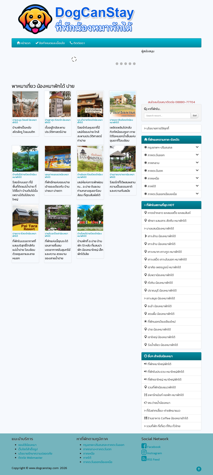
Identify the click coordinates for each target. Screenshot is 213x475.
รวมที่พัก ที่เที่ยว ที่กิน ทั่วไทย (162, 426)
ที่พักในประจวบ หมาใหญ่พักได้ (164, 371)
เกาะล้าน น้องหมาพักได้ (160, 236)
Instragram (151, 453)
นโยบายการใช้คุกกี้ (156, 128)
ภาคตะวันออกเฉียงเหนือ (171, 194)
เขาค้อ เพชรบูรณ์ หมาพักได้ (162, 267)
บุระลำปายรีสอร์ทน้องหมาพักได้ (90, 121)
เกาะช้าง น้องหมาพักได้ (159, 244)
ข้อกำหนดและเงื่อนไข (50, 43)
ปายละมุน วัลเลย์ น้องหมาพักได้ (24, 121)
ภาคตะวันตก (171, 170)
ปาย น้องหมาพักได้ (157, 329)
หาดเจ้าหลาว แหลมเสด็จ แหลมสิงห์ (167, 213)
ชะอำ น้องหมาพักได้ (158, 306)
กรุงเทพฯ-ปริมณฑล (171, 147)
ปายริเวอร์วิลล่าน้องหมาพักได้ (56, 235)
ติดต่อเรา (77, 43)
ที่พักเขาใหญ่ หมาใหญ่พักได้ (162, 379)
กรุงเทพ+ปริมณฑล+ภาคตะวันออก (103, 445)
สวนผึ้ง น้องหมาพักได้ (159, 314)
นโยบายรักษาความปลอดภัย (35, 453)
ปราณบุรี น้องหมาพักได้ (160, 290)
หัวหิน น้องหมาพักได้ (158, 282)
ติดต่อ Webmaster (30, 457)
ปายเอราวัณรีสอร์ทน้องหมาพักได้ (121, 121)
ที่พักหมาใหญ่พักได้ (157, 364)
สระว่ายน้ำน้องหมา (157, 402)
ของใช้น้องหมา (27, 445)
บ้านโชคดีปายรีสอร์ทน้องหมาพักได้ (89, 235)
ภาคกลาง (171, 163)
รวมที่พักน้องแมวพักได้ (160, 387)
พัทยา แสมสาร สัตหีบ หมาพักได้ (165, 220)
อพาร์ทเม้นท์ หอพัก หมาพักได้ (164, 395)
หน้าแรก (23, 43)
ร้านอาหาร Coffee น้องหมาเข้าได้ (166, 418)
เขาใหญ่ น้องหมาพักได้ (159, 337)
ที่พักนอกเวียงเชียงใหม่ (160, 321)
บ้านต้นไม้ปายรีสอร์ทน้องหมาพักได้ (24, 176)
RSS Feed (150, 459)
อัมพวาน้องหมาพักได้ (159, 275)
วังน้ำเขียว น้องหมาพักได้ (161, 345)
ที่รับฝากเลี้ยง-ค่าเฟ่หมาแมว (162, 410)
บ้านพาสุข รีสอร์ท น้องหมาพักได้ (57, 121)
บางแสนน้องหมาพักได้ (159, 228)
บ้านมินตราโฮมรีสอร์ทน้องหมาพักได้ (90, 176)
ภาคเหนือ (171, 178)
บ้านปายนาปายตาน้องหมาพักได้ (122, 176)
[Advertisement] (171, 76)
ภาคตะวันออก (171, 155)
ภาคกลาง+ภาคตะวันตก (97, 449)
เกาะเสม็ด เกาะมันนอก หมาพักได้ (165, 259)
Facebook (151, 447)
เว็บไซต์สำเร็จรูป (28, 449)
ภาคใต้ (171, 186)
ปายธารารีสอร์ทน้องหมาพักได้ (24, 235)
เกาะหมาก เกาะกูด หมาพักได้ (163, 251)
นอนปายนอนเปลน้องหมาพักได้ (57, 176)
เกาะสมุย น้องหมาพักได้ (159, 298)
